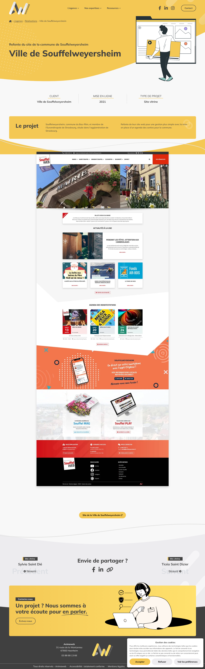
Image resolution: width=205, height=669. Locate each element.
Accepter (139, 661)
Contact (189, 8)
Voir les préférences (187, 661)
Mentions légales (116, 666)
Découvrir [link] (30, 571)
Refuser (162, 661)
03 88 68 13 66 (69, 655)
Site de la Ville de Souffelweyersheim (101, 515)
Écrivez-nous (25, 621)
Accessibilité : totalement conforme (87, 666)
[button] (73, 8)
